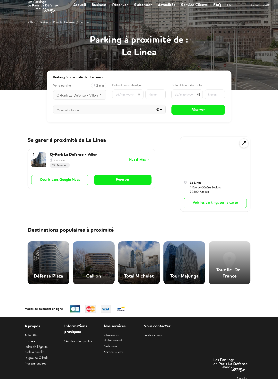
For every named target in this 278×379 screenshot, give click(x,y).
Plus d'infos (137, 159)
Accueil (79, 9)
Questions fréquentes (78, 341)
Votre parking (62, 85)
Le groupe (36, 357)
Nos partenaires (35, 363)
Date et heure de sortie (186, 85)
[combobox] (231, 9)
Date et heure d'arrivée (127, 85)
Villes (31, 22)
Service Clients (194, 9)
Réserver (120, 9)
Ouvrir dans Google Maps (60, 180)
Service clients (152, 335)
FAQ (217, 9)
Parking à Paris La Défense (57, 22)
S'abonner (143, 9)
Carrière (30, 341)
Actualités (166, 9)
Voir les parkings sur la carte (215, 202)
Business (99, 9)
